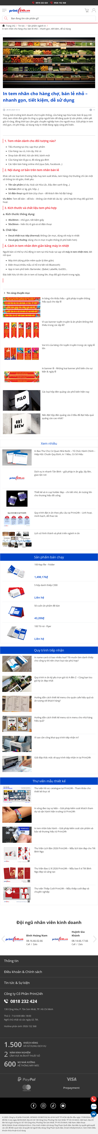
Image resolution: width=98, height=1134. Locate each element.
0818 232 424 (40, 2)
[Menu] (4, 10)
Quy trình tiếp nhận (49, 650)
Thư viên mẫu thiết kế (49, 781)
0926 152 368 (58, 2)
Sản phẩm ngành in (37, 25)
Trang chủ (8, 25)
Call (28, 944)
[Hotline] (94, 1099)
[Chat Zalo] (94, 1107)
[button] (3, 939)
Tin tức (21, 25)
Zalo (35, 944)
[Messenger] (94, 1114)
